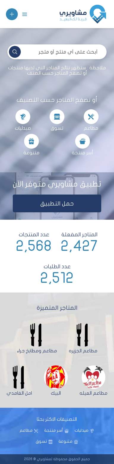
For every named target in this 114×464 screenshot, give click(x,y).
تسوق (41, 441)
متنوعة (65, 441)
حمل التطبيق (57, 203)
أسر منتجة (53, 430)
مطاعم (26, 430)
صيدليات (81, 430)
